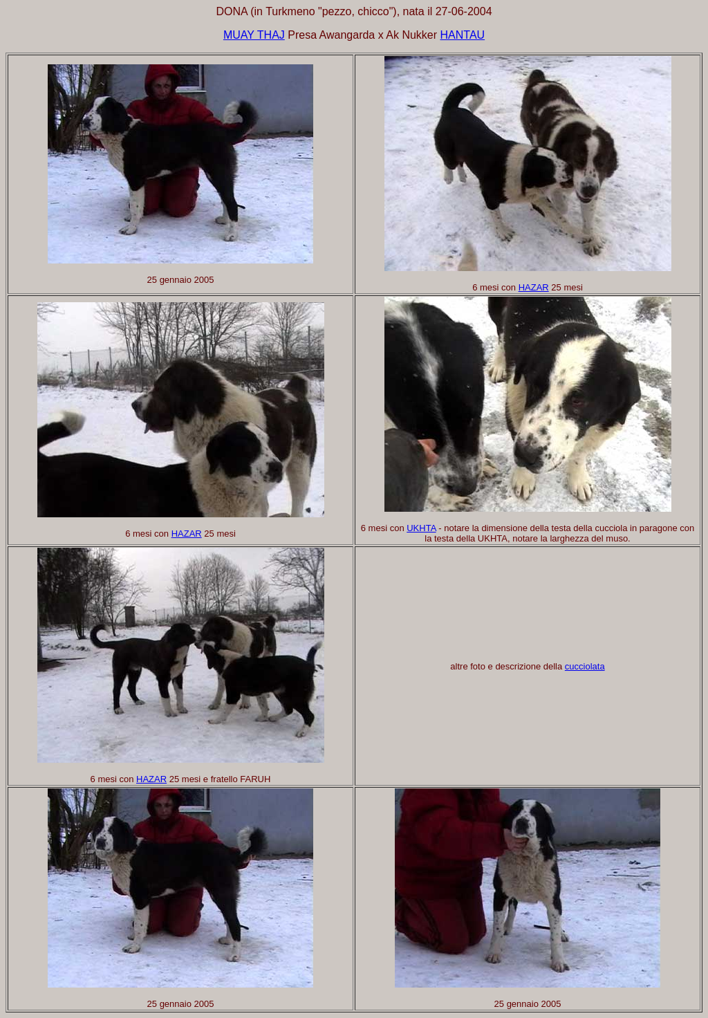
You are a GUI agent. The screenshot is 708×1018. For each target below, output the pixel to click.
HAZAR (534, 287)
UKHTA (421, 528)
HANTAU (462, 35)
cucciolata (585, 666)
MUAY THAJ (254, 35)
